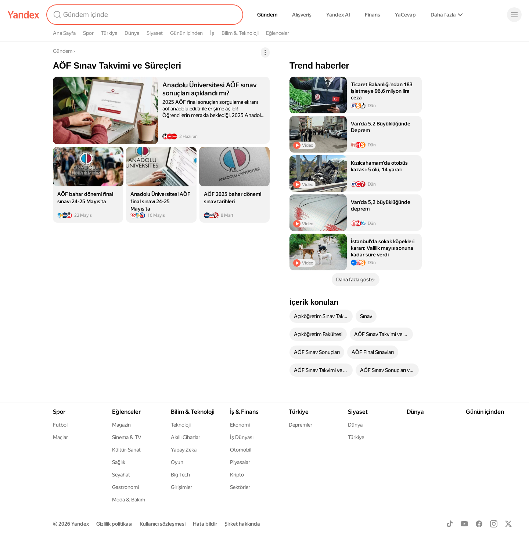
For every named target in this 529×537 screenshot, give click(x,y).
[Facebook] (479, 524)
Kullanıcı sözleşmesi (163, 524)
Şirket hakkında (242, 524)
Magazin (121, 425)
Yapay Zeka (184, 450)
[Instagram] (494, 524)
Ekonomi (240, 425)
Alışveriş (302, 15)
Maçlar (60, 437)
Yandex (80, 524)
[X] (508, 524)
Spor (88, 33)
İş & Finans (244, 411)
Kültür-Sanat (126, 450)
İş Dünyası (241, 437)
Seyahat (121, 475)
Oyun (177, 462)
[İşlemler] (265, 52)
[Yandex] (23, 14)
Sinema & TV (126, 437)
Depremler (300, 425)
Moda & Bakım (128, 500)
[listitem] (161, 110)
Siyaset (155, 33)
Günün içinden (186, 33)
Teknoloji (181, 425)
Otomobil (240, 450)
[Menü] (514, 14)
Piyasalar (240, 462)
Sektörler (240, 487)
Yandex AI (338, 15)
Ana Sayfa (64, 33)
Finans (372, 15)
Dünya (132, 33)
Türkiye (109, 33)
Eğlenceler (277, 33)
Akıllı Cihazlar (185, 437)
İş (212, 33)
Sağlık (118, 462)
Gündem (267, 14)
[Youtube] (464, 524)
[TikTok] (450, 524)
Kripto (237, 475)
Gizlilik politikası (114, 524)
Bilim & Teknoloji (240, 33)
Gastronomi (125, 487)
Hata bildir (205, 524)
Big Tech (180, 475)
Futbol (60, 425)
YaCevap (405, 15)
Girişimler (181, 487)
